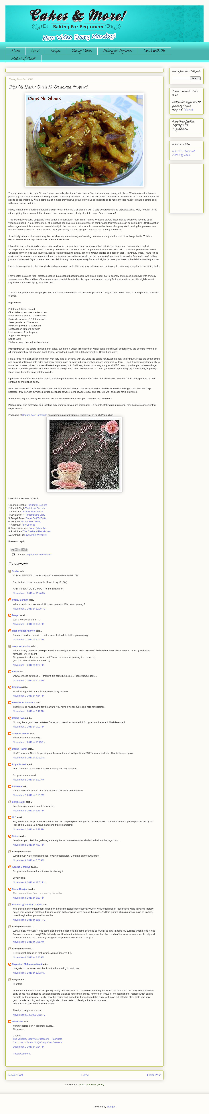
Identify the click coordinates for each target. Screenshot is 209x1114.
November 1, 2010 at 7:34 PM (28, 695)
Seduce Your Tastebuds (34, 415)
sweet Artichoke (21, 646)
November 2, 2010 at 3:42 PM (28, 829)
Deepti (15, 615)
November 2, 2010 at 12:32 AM (29, 757)
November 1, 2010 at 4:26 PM (28, 665)
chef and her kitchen (23, 630)
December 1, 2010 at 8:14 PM (28, 1046)
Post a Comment (22, 1053)
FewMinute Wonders (23, 702)
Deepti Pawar (19, 749)
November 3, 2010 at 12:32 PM (29, 882)
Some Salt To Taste (36, 518)
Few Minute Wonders (35, 534)
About (35, 51)
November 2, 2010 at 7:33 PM (28, 844)
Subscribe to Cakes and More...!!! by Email (183, 153)
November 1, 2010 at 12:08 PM (29, 608)
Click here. (189, 110)
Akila (15, 671)
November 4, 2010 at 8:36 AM (28, 957)
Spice (15, 836)
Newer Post (15, 1075)
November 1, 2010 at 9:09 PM (28, 726)
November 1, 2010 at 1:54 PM (28, 624)
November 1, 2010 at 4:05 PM (28, 639)
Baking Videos (82, 51)
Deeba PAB (18, 718)
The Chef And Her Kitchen (37, 531)
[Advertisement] (183, 187)
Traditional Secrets (35, 508)
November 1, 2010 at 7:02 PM (28, 680)
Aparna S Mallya (21, 866)
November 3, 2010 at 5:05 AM (28, 860)
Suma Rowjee (19, 889)
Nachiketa (17, 1021)
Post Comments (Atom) (91, 1084)
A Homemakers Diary (34, 514)
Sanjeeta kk (18, 801)
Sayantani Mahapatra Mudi (27, 964)
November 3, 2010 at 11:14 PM (29, 919)
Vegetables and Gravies (39, 554)
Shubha (16, 687)
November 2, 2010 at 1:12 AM (28, 779)
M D (14, 817)
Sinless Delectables (33, 511)
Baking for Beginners (118, 51)
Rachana (17, 786)
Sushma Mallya (20, 733)
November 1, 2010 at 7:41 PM (28, 711)
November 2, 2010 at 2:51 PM (28, 810)
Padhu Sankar (20, 599)
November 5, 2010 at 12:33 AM (29, 972)
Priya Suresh (19, 764)
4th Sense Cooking (31, 521)
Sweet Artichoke (37, 528)
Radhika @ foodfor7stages (27, 904)
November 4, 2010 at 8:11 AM (28, 942)
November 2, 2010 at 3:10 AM (28, 795)
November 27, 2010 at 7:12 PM (29, 1015)
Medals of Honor (23, 59)
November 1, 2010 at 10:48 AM (29, 593)
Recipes (55, 51)
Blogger (111, 1106)
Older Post (154, 1075)
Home (15, 51)
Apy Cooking (28, 524)
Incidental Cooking (37, 505)
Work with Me (154, 51)
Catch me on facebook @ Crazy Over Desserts (37, 1042)
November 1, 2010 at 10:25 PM (29, 742)
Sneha (15, 571)
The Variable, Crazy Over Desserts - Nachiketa (37, 1039)
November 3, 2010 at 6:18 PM (28, 897)
